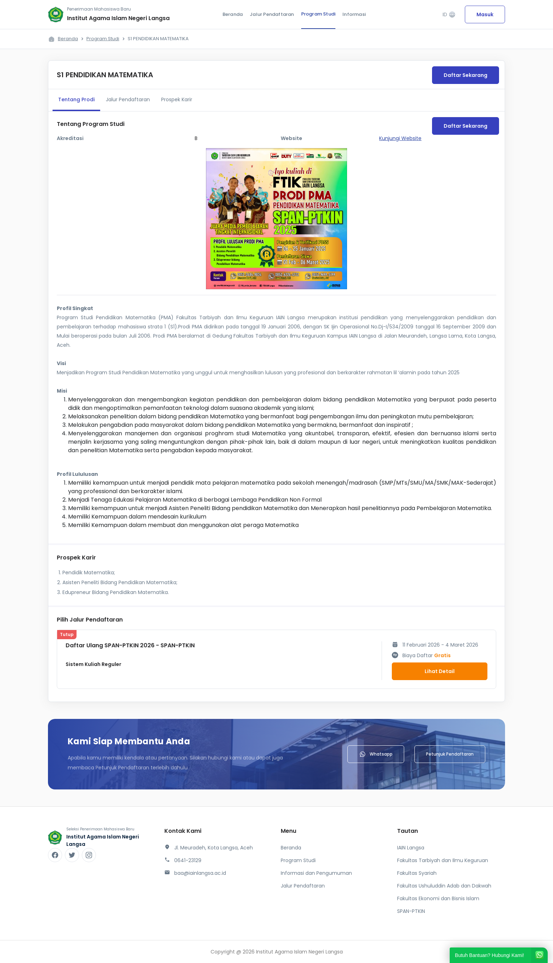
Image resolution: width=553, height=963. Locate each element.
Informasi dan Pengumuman (316, 873)
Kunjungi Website (400, 138)
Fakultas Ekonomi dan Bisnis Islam (438, 898)
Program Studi (318, 14)
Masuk (484, 14)
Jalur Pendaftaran (272, 14)
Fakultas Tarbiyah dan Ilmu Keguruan (442, 860)
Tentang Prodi (76, 99)
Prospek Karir (176, 99)
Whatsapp (376, 754)
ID (449, 14)
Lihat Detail (440, 671)
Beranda (233, 14)
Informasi (354, 14)
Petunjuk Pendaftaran (450, 754)
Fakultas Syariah (417, 873)
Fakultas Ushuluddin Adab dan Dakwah (444, 885)
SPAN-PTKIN (411, 911)
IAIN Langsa (410, 847)
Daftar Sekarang (465, 75)
